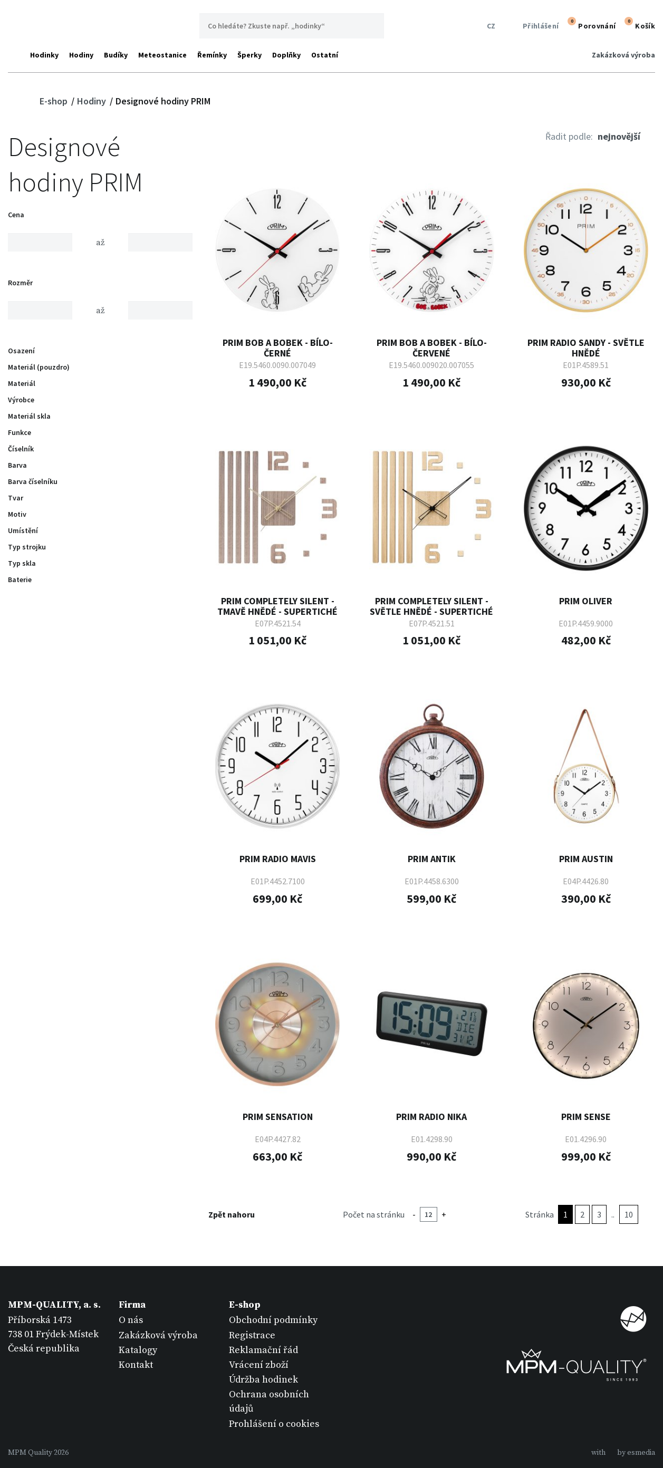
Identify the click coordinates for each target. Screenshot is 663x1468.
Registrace (252, 1335)
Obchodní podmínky (273, 1320)
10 (628, 1214)
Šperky (249, 55)
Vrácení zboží (259, 1365)
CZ (489, 26)
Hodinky (44, 55)
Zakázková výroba (623, 55)
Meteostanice (162, 55)
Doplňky (286, 55)
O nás (131, 1320)
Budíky (116, 55)
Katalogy (138, 1350)
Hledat (371, 26)
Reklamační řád (263, 1350)
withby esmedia (623, 1452)
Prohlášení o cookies (274, 1424)
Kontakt (136, 1365)
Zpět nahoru (238, 1214)
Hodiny (81, 55)
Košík (638, 25)
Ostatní (324, 55)
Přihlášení (534, 26)
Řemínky (212, 55)
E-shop (55, 101)
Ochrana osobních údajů (269, 1401)
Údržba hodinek (263, 1380)
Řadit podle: (569, 136)
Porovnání (590, 25)
